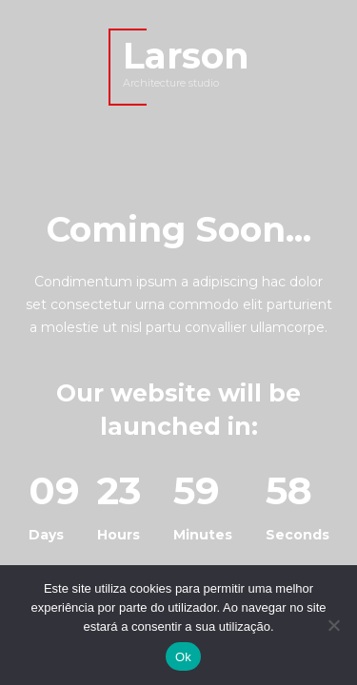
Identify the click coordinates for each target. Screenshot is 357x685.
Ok (183, 657)
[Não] (333, 625)
